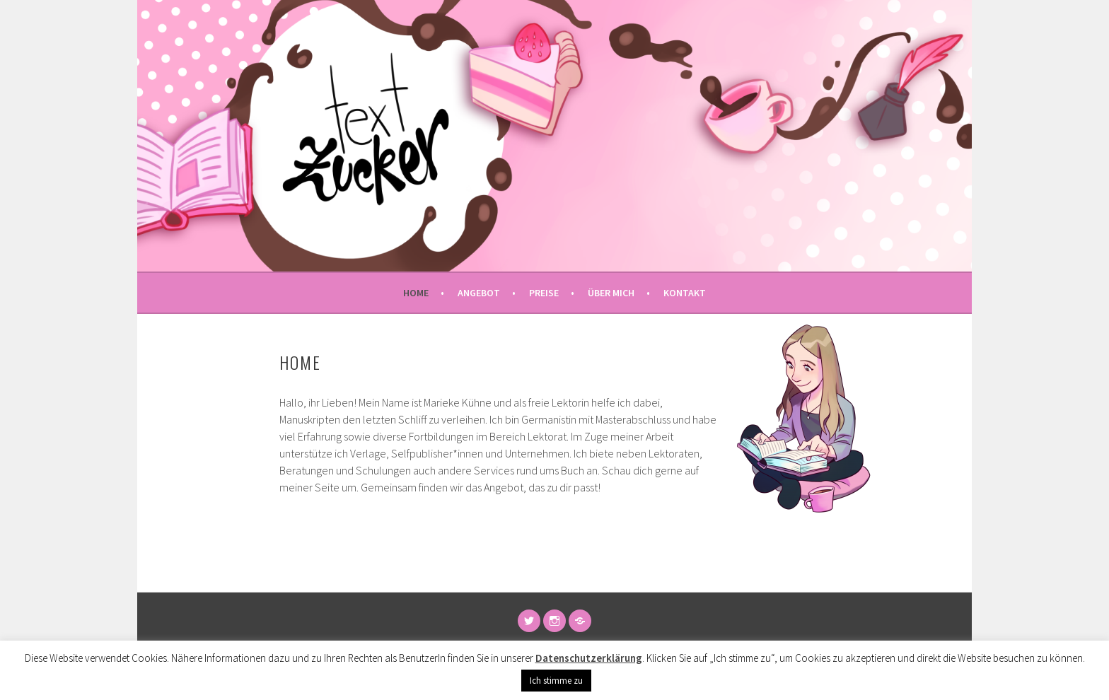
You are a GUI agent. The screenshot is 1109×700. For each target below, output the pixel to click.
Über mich (611, 292)
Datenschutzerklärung (588, 658)
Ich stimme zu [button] (556, 681)
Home (416, 292)
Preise (544, 292)
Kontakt (684, 292)
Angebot (479, 292)
